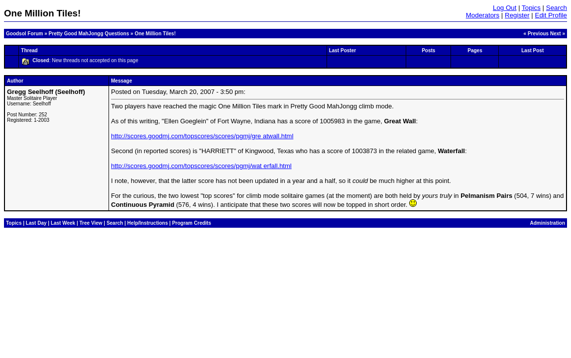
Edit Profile (551, 15)
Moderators (482, 15)
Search (556, 7)
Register (517, 15)
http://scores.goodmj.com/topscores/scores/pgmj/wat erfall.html (201, 166)
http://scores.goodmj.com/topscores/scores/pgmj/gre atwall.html (202, 136)
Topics (531, 7)
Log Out (504, 7)
